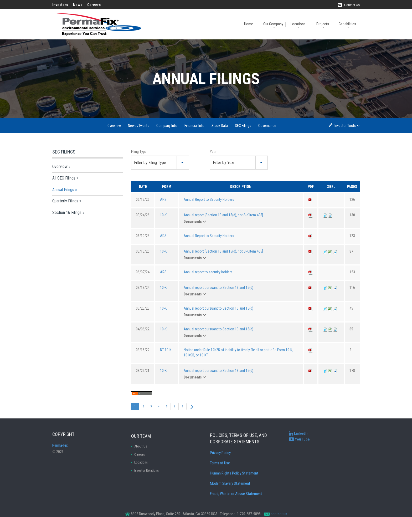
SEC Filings (243, 126)
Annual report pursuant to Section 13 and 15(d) (218, 287)
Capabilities (347, 24)
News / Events (138, 126)
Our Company (273, 24)
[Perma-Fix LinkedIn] (298, 439)
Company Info (166, 126)
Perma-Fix (60, 459)
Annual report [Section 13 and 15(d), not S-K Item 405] (223, 215)
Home (248, 24)
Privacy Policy (220, 486)
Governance (267, 126)
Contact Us (352, 5)
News (77, 4)
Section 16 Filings (66, 212)
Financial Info (194, 126)
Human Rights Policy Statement (234, 507)
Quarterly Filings (65, 200)
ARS (163, 199)
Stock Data (220, 126)
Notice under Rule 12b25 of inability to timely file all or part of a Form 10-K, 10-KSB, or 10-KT (238, 352)
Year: (213, 152)
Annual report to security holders (208, 272)
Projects (322, 24)
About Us (140, 476)
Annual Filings (63, 189)
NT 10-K (165, 350)
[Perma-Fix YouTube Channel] (299, 444)
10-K (163, 215)
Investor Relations (146, 500)
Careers (94, 4)
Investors (60, 4)
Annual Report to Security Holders (209, 199)
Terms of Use (220, 497)
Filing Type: (139, 152)
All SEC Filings (63, 178)
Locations (298, 24)
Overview (114, 126)
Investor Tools (345, 125)
